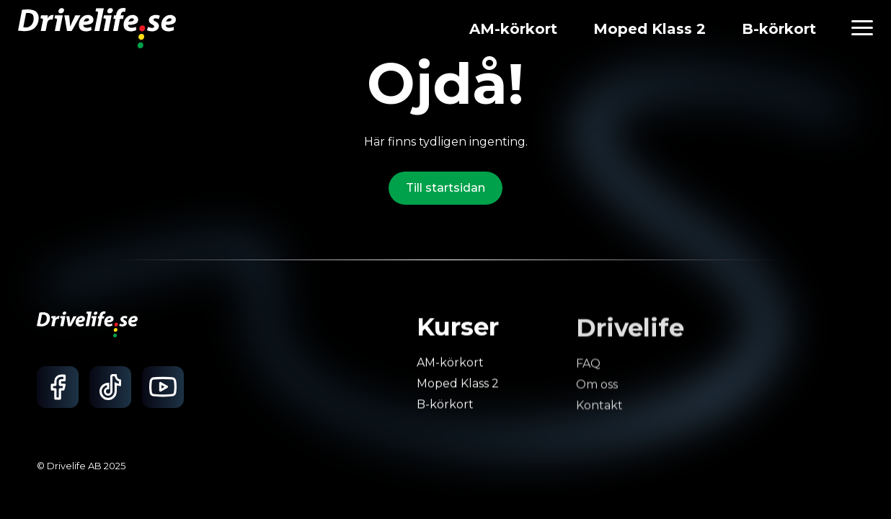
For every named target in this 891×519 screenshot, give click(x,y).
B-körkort (779, 28)
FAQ (587, 367)
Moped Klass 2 (649, 28)
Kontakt (598, 408)
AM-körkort (513, 28)
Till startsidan (445, 188)
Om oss (596, 388)
